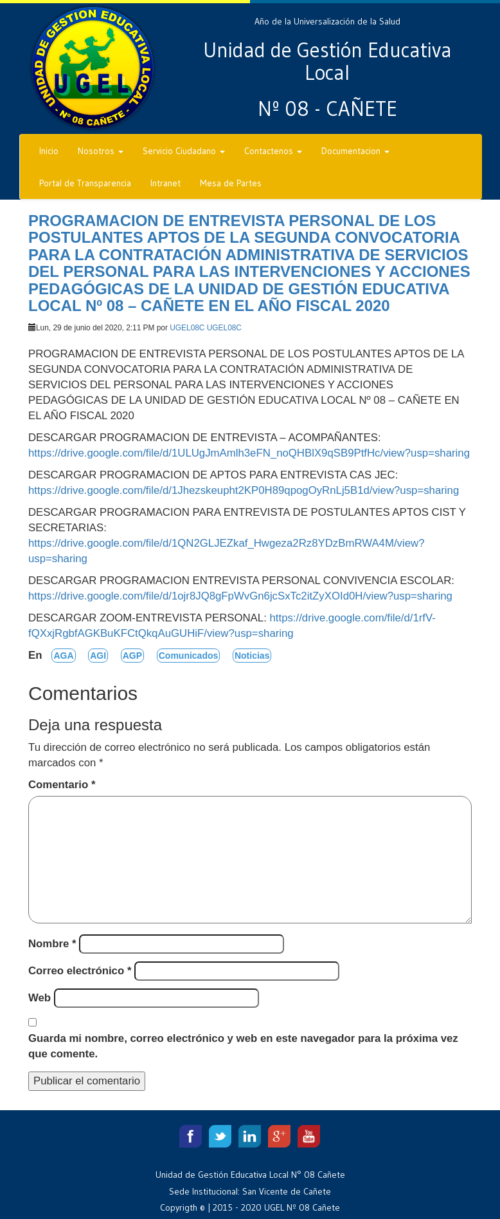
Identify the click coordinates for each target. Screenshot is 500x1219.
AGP (132, 655)
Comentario (61, 785)
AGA (63, 655)
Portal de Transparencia (85, 183)
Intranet (165, 183)
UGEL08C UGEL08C (206, 327)
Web (39, 998)
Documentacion (355, 150)
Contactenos (273, 150)
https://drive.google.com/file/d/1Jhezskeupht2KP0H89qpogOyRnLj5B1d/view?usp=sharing (243, 490)
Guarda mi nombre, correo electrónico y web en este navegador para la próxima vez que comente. (243, 1046)
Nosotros (100, 150)
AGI (98, 655)
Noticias (252, 655)
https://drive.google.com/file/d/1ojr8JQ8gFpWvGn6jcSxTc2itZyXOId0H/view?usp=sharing (240, 596)
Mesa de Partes (231, 183)
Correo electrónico (79, 971)
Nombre (52, 944)
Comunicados (189, 655)
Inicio (48, 150)
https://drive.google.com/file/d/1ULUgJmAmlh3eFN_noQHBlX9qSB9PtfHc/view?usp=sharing (249, 453)
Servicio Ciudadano (184, 150)
